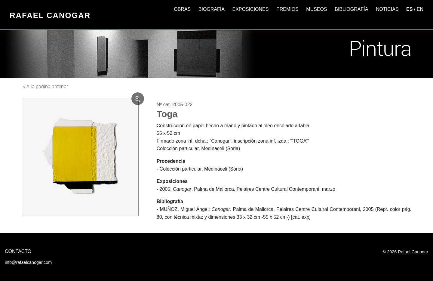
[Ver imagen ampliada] (137, 98)
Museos (316, 9)
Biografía (211, 9)
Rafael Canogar (50, 15)
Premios (287, 9)
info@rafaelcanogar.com (28, 262)
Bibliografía (351, 9)
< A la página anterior (45, 86)
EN (420, 9)
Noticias (387, 9)
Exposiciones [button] (250, 9)
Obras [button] (182, 9)
